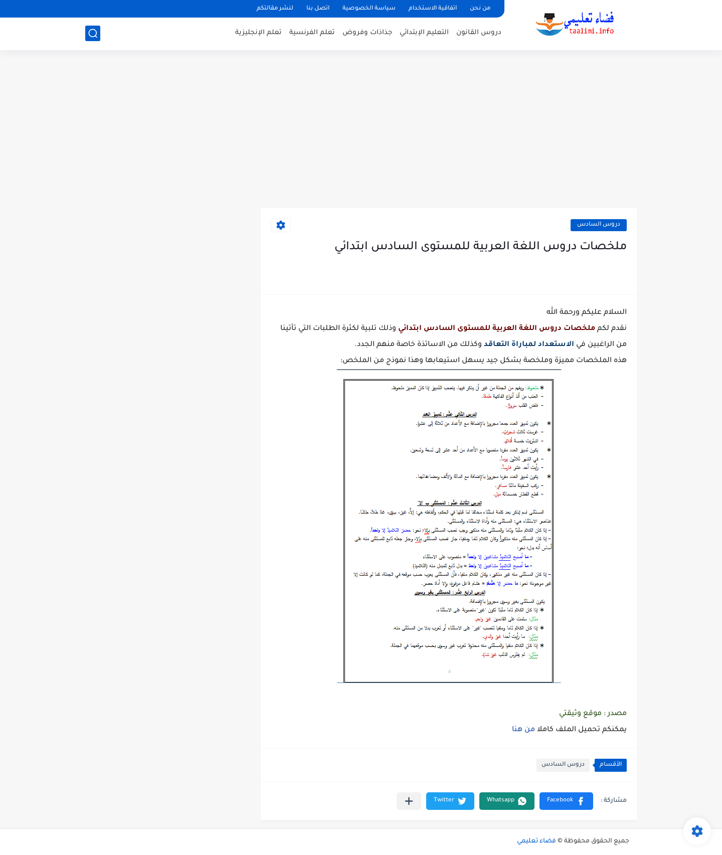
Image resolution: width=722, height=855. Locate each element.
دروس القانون (478, 33)
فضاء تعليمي (536, 841)
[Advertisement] (361, 130)
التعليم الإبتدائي (424, 33)
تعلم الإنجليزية (258, 33)
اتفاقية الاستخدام (433, 9)
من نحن (480, 9)
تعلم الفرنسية (312, 33)
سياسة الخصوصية (369, 9)
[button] (566, 801)
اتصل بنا (317, 9)
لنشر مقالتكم (275, 9)
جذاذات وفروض (367, 33)
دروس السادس (598, 225)
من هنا (524, 730)
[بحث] (92, 33)
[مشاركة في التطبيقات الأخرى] (409, 801)
